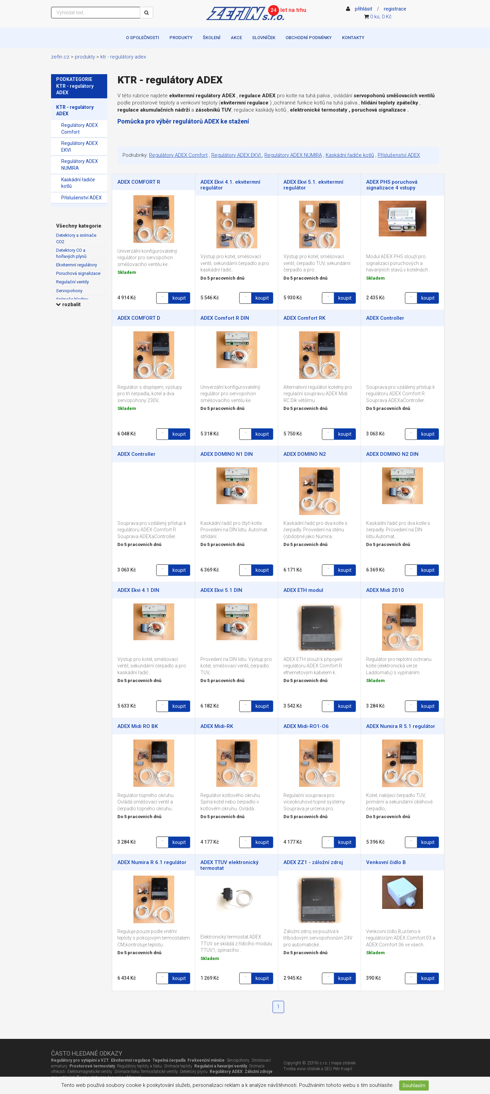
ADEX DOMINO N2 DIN (392, 454)
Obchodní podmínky (308, 37)
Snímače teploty (178, 1066)
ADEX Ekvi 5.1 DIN (221, 590)
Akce (236, 37)
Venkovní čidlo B (386, 862)
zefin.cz (60, 57)
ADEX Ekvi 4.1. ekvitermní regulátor (230, 185)
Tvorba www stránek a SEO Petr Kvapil (317, 1068)
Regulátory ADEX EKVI (79, 146)
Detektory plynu (194, 1071)
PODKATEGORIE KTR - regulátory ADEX (75, 86)
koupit (179, 298)
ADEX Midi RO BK (137, 726)
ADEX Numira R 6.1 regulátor (151, 862)
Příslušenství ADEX (81, 197)
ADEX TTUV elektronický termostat (229, 865)
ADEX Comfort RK (304, 318)
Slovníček (263, 37)
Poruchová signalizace (78, 273)
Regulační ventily (72, 281)
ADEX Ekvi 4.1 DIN (138, 590)
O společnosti (142, 37)
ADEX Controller (385, 318)
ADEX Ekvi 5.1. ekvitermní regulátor (313, 185)
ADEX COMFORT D (138, 318)
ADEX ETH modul (303, 590)
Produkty (181, 37)
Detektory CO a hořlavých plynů (71, 253)
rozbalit (68, 304)
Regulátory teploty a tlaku (139, 1066)
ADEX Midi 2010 (385, 590)
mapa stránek (343, 1063)
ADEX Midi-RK (216, 726)
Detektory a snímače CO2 (76, 238)
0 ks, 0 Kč (381, 17)
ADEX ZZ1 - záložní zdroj (313, 862)
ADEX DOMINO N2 (304, 454)
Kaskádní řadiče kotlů (78, 183)
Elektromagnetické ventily (89, 1071)
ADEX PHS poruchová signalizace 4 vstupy (392, 185)
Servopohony (69, 290)
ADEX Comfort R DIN (224, 318)
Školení (211, 37)
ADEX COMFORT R (138, 182)
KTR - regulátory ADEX (123, 57)
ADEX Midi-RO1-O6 (306, 726)
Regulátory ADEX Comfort (79, 128)
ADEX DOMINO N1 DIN (226, 454)
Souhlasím (414, 1085)
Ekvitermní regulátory (76, 264)
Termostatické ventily (159, 1071)
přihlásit (363, 9)
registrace (395, 9)
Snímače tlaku (126, 1071)
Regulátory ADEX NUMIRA (79, 165)
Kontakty (353, 37)
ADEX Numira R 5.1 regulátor (400, 726)
